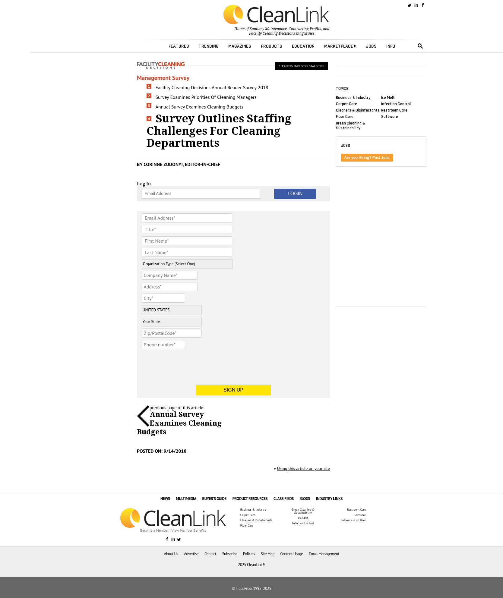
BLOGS (304, 498)
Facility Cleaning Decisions (272, 33)
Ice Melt (388, 97)
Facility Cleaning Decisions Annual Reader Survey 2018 (212, 87)
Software (389, 116)
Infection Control (396, 104)
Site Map (267, 553)
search (420, 46)
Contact (210, 553)
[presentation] (187, 363)
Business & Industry (353, 97)
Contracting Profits (305, 29)
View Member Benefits (189, 530)
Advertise (191, 553)
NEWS (165, 498)
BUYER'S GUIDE (214, 498)
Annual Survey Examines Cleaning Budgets (199, 107)
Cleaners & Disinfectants (358, 110)
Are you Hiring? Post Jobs (367, 158)
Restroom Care (394, 110)
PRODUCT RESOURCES (250, 498)
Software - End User (353, 520)
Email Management (324, 553)
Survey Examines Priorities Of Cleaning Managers (206, 97)
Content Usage (291, 553)
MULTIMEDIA (186, 498)
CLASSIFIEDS (284, 498)
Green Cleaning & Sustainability (350, 125)
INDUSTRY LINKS (329, 498)
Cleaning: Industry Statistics (301, 66)
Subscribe (229, 553)
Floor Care (344, 116)
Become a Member (154, 530)
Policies (249, 553)
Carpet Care (346, 104)
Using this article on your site (303, 468)
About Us (171, 553)
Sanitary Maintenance (268, 29)
